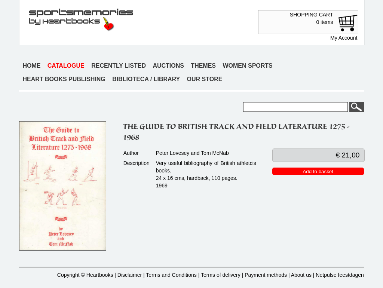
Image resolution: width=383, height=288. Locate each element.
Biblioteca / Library (146, 79)
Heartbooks (99, 275)
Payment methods (266, 275)
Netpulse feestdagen (340, 275)
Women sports (247, 65)
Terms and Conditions (171, 275)
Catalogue (66, 65)
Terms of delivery (220, 275)
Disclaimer (129, 275)
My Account (343, 38)
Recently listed (118, 65)
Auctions (168, 65)
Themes (203, 65)
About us (301, 275)
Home (31, 65)
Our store (205, 79)
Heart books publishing (63, 79)
